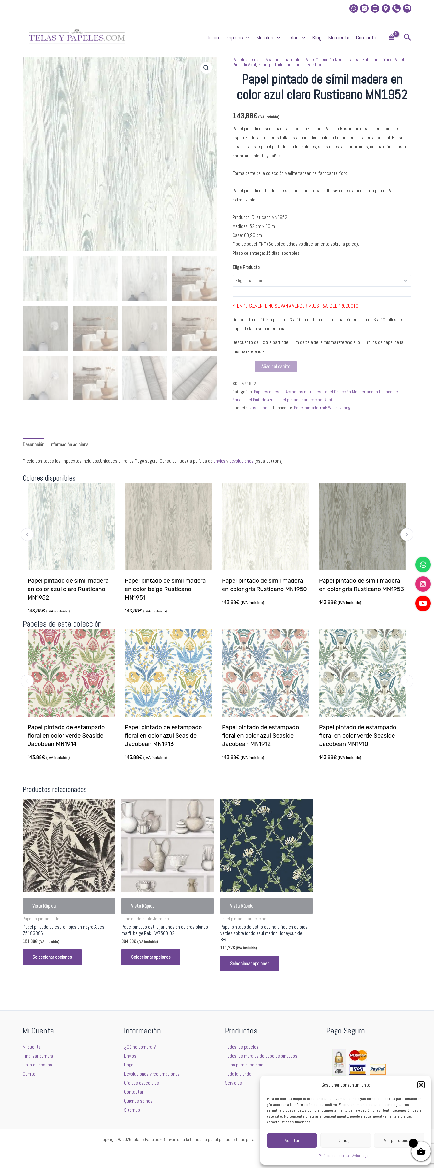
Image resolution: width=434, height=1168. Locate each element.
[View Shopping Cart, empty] (391, 37)
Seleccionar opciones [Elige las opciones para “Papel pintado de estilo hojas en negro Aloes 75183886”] (52, 957)
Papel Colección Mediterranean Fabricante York (348, 60)
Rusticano (258, 408)
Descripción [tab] (33, 444)
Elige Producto (246, 267)
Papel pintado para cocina (282, 64)
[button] (421, 1085)
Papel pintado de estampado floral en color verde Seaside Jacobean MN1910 (358, 736)
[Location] (386, 8)
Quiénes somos (138, 1101)
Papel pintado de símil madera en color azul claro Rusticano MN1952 (68, 589)
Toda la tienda (238, 1074)
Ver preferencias (399, 1140)
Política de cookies (334, 1155)
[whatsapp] (353, 8)
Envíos (130, 1056)
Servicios (233, 1083)
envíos (219, 461)
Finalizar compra (38, 1056)
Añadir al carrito (275, 366)
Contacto (366, 37)
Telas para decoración (245, 1065)
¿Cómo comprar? (140, 1047)
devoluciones (241, 461)
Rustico (315, 64)
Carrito (29, 1074)
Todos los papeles (241, 1047)
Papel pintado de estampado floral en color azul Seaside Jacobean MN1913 (163, 736)
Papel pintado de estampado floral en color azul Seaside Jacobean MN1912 (261, 736)
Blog (317, 37)
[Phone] (396, 8)
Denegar (345, 1140)
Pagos (130, 1065)
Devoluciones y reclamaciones (152, 1074)
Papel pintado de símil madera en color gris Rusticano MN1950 (264, 585)
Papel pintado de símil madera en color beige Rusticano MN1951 (165, 589)
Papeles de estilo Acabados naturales (268, 60)
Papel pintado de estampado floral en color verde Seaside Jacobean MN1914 (66, 736)
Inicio (213, 37)
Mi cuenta (338, 37)
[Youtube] (375, 8)
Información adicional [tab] (69, 444)
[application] (246, 37)
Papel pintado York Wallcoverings (323, 408)
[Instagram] (364, 8)
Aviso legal (361, 1155)
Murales (268, 37)
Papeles (237, 37)
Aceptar (292, 1140)
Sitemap (132, 1110)
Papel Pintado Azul (258, 400)
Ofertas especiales (141, 1083)
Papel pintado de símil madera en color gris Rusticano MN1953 (361, 585)
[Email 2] (407, 8)
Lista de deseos (37, 1065)
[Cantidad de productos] (241, 366)
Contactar (133, 1092)
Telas (296, 37)
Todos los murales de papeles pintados (261, 1056)
